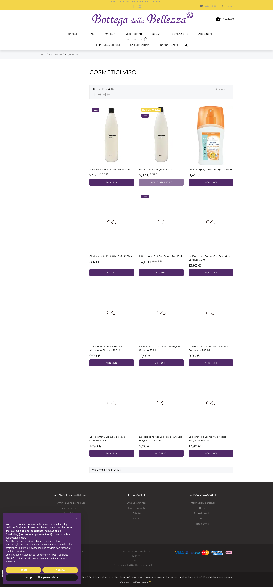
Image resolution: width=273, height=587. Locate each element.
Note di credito (202, 513)
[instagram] (139, 6)
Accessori (205, 34)
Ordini (202, 508)
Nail (91, 34)
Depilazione (179, 34)
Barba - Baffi (169, 45)
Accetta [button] (60, 570)
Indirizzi (202, 518)
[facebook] (133, 6)
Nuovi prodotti (136, 508)
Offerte (137, 513)
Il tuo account (203, 495)
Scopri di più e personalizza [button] (42, 577)
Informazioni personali (203, 502)
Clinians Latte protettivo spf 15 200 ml (111, 256)
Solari (156, 34)
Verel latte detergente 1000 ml (157, 169)
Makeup (110, 34)
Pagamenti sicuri (70, 508)
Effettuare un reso (136, 502)
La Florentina (140, 45)
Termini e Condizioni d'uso (70, 502)
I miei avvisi (202, 523)
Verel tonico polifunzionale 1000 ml (110, 169)
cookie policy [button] (18, 537)
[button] (76, 518)
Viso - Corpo (134, 34)
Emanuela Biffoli (108, 45)
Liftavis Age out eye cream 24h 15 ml (160, 256)
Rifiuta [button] (23, 570)
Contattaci (136, 518)
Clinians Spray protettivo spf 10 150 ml (210, 169)
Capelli (73, 34)
